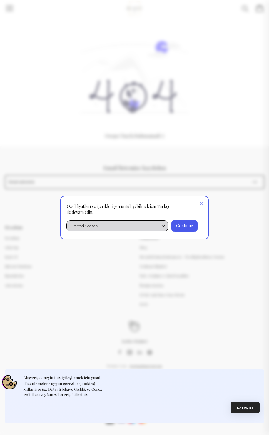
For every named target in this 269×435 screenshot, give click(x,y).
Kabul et (245, 407)
